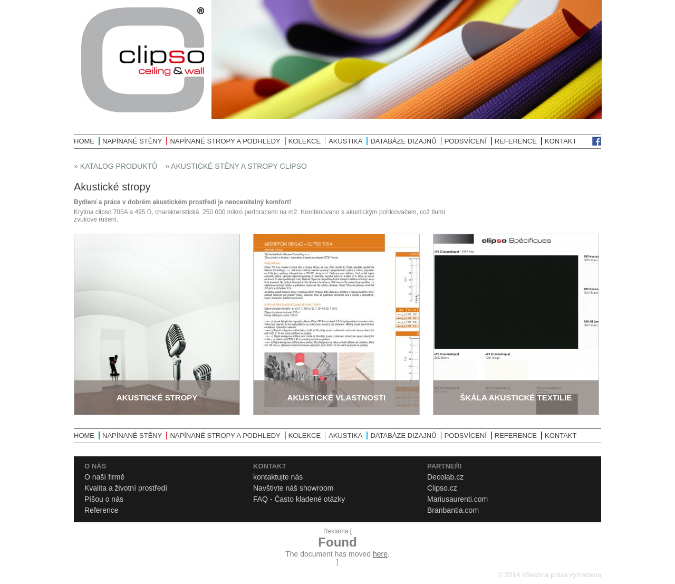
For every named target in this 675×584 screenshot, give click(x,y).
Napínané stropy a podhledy (225, 141)
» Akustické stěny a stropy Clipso (236, 166)
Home (84, 141)
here (380, 554)
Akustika (345, 141)
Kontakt (560, 141)
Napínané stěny (132, 141)
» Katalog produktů (115, 166)
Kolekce (304, 141)
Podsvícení (466, 141)
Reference (516, 141)
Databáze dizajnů (403, 141)
